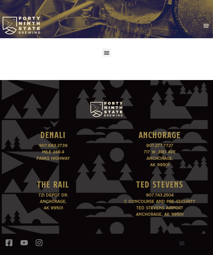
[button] (206, 25)
